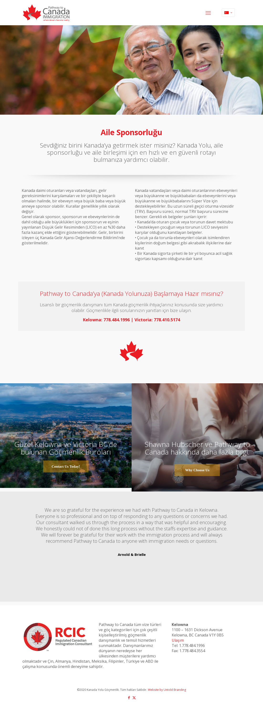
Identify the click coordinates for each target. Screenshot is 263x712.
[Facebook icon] (129, 697)
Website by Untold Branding (167, 690)
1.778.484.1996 (192, 645)
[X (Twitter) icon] (134, 697)
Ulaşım (178, 640)
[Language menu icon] (228, 12)
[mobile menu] (208, 13)
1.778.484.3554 (192, 650)
